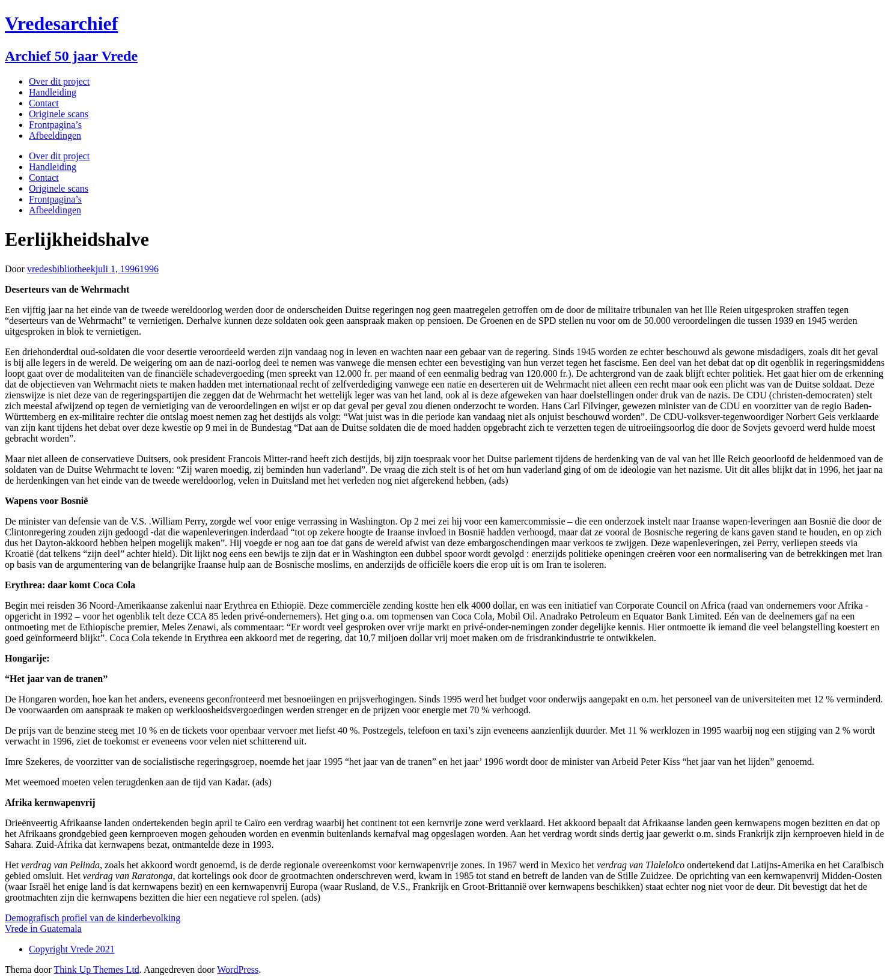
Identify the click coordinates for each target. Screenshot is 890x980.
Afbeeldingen (55, 135)
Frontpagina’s (55, 125)
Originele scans (58, 114)
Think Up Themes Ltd (96, 969)
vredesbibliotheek (61, 269)
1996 (149, 269)
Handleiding (52, 92)
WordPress (237, 969)
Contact (44, 103)
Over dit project (59, 81)
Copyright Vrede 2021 (72, 949)
